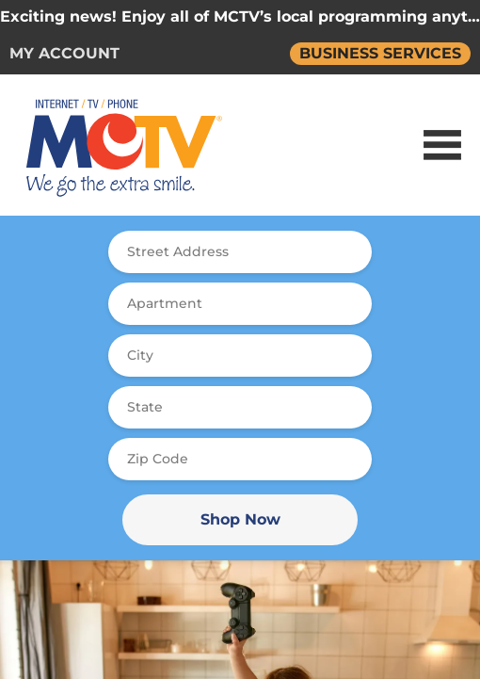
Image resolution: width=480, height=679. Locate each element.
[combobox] (240, 252)
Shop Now (240, 519)
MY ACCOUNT (64, 53)
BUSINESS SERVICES (380, 53)
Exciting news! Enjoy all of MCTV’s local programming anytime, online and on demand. (240, 16)
